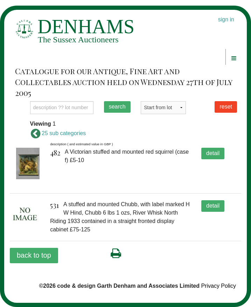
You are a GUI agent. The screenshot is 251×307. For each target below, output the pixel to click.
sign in (226, 19)
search (117, 107)
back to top (34, 255)
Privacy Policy (218, 286)
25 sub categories (58, 133)
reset (225, 107)
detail (212, 153)
